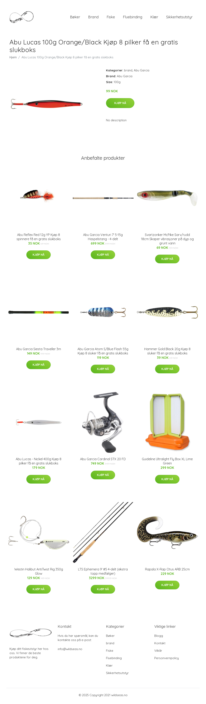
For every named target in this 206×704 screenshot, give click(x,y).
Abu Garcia (141, 72)
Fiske (111, 18)
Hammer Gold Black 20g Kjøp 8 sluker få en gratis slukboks (167, 353)
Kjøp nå (120, 105)
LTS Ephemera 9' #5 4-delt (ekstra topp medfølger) (103, 573)
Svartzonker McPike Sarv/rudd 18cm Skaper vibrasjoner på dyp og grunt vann (167, 241)
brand (93, 18)
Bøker (75, 18)
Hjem (13, 59)
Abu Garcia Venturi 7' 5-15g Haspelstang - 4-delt (103, 239)
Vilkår (158, 653)
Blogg (158, 638)
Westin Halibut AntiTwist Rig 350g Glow (38, 573)
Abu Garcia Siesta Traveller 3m (38, 351)
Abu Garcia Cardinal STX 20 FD (103, 461)
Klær (154, 18)
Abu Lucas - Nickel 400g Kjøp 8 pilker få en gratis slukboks (38, 463)
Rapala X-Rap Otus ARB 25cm (167, 571)
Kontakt (159, 645)
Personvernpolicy (166, 660)
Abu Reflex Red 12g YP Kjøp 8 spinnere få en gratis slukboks (38, 239)
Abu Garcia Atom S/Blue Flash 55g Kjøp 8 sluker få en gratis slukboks (102, 353)
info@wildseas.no (70, 651)
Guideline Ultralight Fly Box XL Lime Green (167, 463)
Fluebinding (132, 18)
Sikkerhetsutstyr (179, 18)
